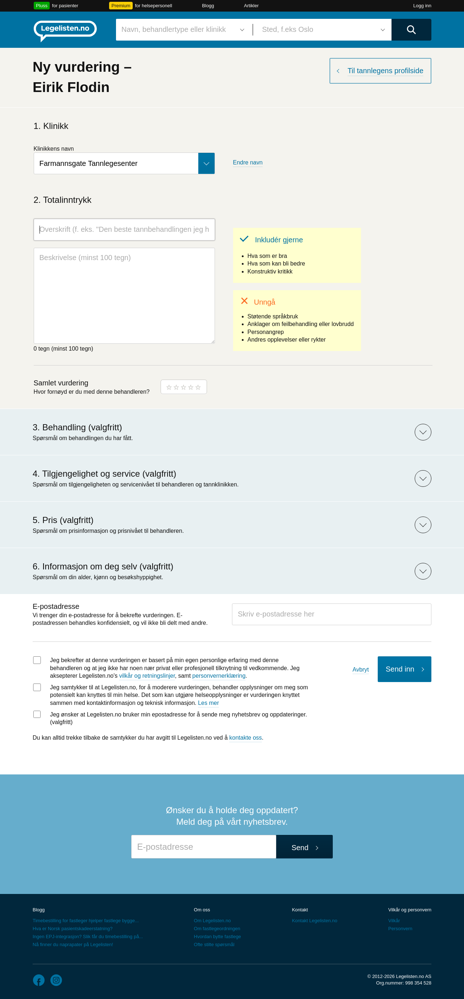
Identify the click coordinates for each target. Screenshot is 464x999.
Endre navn (248, 162)
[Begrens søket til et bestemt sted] (322, 30)
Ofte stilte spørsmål (214, 944)
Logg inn (422, 5)
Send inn (400, 669)
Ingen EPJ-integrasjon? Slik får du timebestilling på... (88, 936)
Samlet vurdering (61, 383)
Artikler (251, 5)
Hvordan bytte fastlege (217, 936)
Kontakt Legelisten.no (314, 920)
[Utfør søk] (411, 30)
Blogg (208, 5)
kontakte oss (245, 738)
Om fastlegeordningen (217, 928)
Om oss (202, 909)
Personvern (400, 928)
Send (299, 848)
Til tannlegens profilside (385, 71)
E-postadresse (56, 606)
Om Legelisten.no (212, 920)
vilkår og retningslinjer (147, 676)
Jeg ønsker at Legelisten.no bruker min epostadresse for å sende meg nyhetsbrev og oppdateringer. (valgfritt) (178, 718)
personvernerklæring (219, 676)
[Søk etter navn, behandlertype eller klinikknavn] (181, 30)
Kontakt (300, 909)
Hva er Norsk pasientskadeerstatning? (72, 928)
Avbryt (361, 669)
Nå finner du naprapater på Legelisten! (73, 944)
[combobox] (181, 30)
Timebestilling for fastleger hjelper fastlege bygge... (86, 920)
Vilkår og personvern (409, 909)
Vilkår (394, 920)
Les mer (208, 703)
